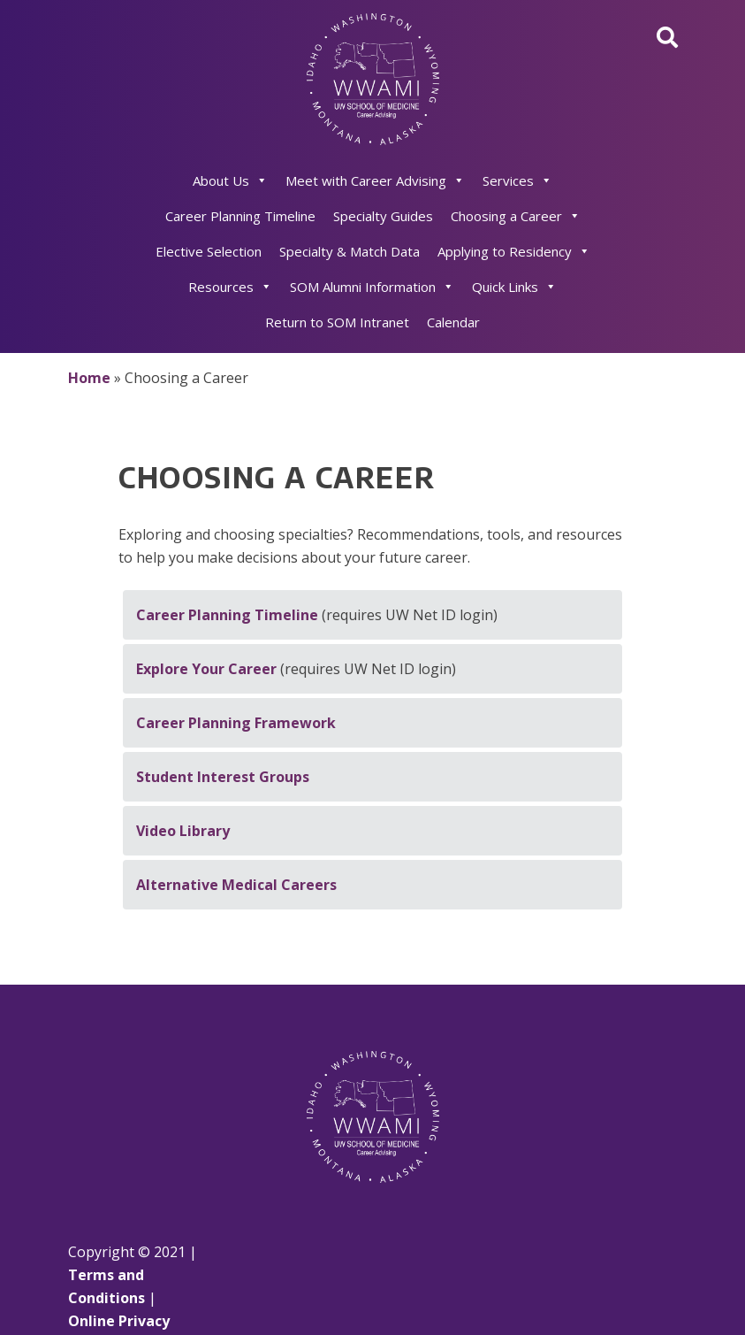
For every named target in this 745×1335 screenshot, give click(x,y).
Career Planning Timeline (240, 216)
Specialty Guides (383, 216)
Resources (230, 286)
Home (89, 377)
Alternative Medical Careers (236, 884)
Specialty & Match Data (349, 251)
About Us (230, 180)
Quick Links (514, 286)
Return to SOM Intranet (337, 322)
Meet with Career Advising (375, 180)
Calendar (453, 322)
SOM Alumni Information (372, 286)
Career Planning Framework (236, 723)
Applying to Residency (513, 251)
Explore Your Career (206, 669)
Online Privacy (119, 1321)
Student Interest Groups (222, 776)
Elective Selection (209, 251)
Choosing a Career (516, 216)
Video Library (183, 830)
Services (517, 180)
